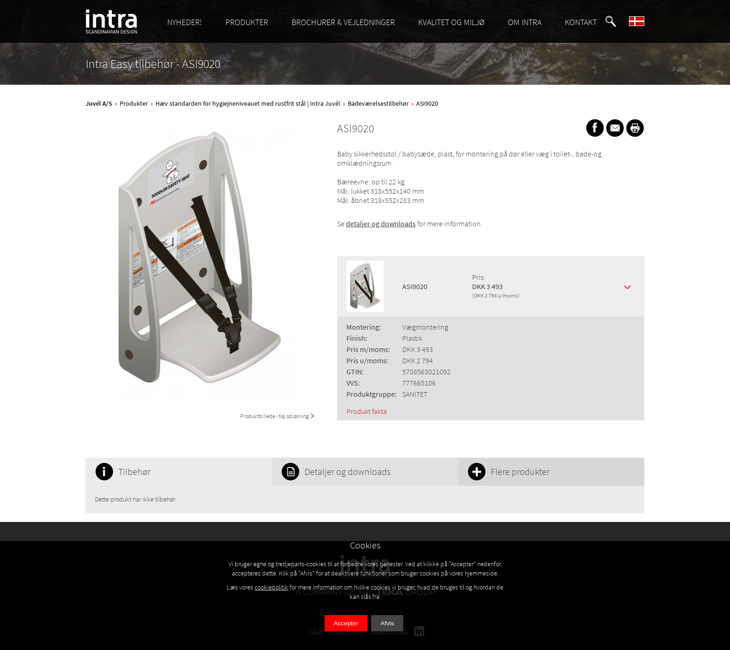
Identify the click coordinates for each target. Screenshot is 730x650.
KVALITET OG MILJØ (451, 22)
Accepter (346, 623)
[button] (610, 21)
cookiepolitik (271, 587)
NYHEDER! (184, 22)
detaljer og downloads (381, 223)
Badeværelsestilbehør (378, 103)
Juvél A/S (99, 103)
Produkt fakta (366, 411)
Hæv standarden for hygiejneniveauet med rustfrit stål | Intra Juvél (247, 103)
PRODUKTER (246, 22)
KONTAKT (581, 22)
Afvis (387, 623)
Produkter (134, 103)
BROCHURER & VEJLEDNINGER (343, 22)
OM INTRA (524, 22)
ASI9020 (427, 103)
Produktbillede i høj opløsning (274, 416)
